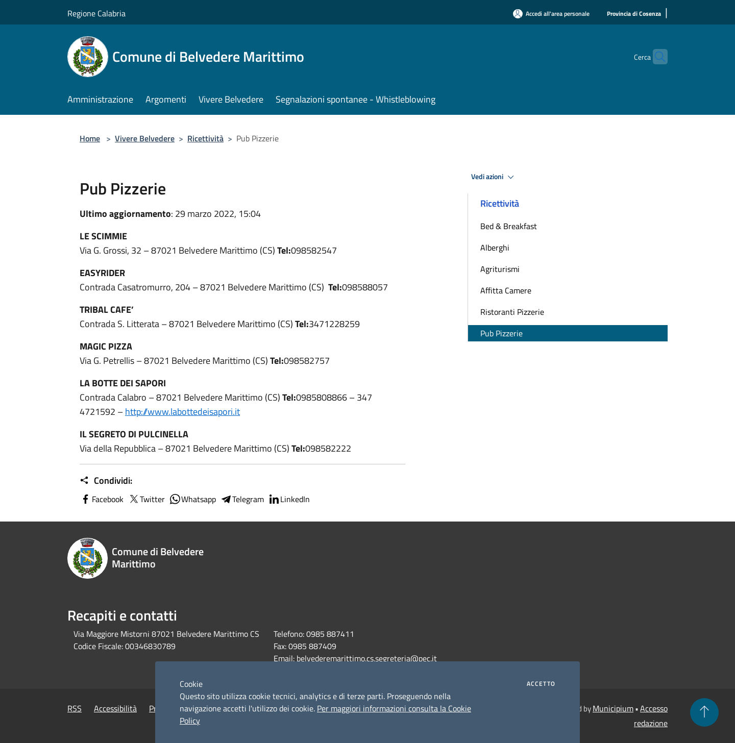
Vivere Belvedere (145, 138)
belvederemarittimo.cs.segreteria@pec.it (367, 658)
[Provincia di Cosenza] (634, 14)
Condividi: (106, 481)
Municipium (613, 708)
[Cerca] (655, 56)
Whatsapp (192, 499)
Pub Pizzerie (501, 333)
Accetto (541, 684)
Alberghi (494, 247)
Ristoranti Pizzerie (512, 312)
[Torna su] (704, 712)
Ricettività (205, 138)
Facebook (102, 499)
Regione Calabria (96, 13)
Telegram (242, 499)
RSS (74, 708)
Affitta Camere (505, 290)
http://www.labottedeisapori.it (182, 411)
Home (90, 138)
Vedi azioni (494, 177)
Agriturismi (500, 269)
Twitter (146, 499)
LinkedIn (289, 499)
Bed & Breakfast (508, 226)
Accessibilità (115, 708)
